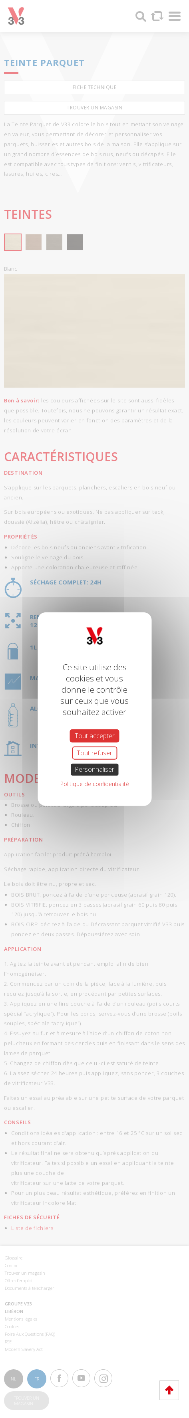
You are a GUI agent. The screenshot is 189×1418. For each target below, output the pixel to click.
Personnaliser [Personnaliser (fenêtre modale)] (94, 769)
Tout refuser (94, 753)
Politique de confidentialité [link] (94, 783)
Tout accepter (95, 735)
